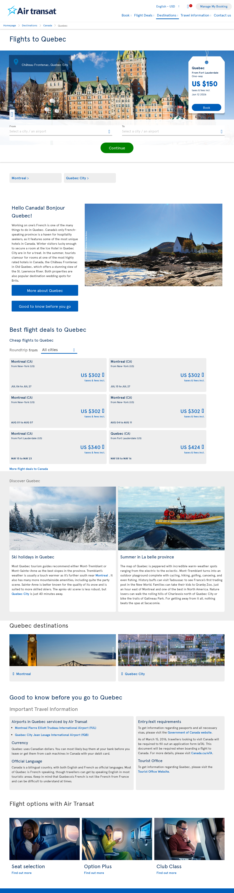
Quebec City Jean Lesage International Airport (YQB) (51, 663)
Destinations (166, 15)
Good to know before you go (45, 306)
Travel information (195, 14)
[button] (24, 115)
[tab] (62, 585)
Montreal (19, 177)
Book (125, 14)
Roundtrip (18, 349)
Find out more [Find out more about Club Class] (166, 801)
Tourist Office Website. (154, 699)
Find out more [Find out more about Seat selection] (22, 801)
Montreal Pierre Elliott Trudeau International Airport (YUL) (55, 656)
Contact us (222, 15)
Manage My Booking (213, 6)
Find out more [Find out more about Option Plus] (94, 801)
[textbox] (60, 130)
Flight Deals (143, 14)
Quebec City (76, 177)
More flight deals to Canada (28, 397)
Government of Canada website (190, 660)
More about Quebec (45, 290)
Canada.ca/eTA (201, 681)
